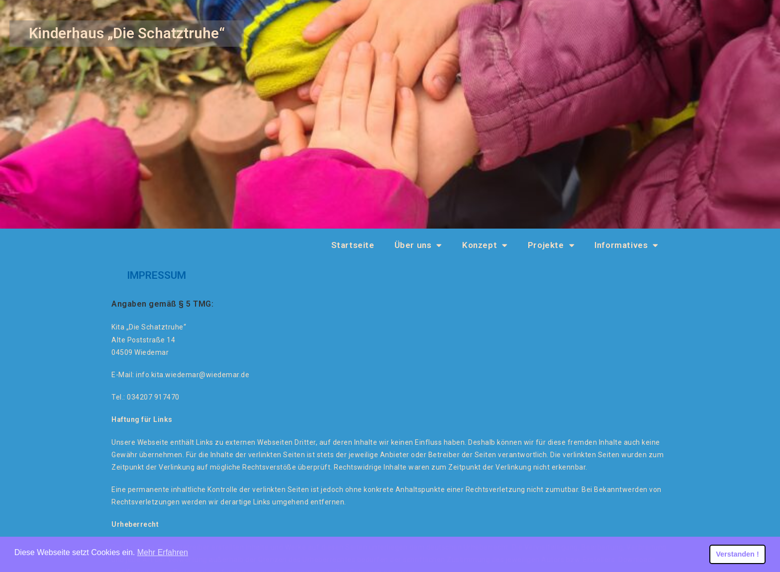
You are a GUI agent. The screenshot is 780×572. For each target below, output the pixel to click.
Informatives (626, 245)
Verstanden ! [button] (737, 554)
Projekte (551, 245)
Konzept (485, 245)
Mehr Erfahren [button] (162, 552)
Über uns (418, 245)
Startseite (353, 245)
